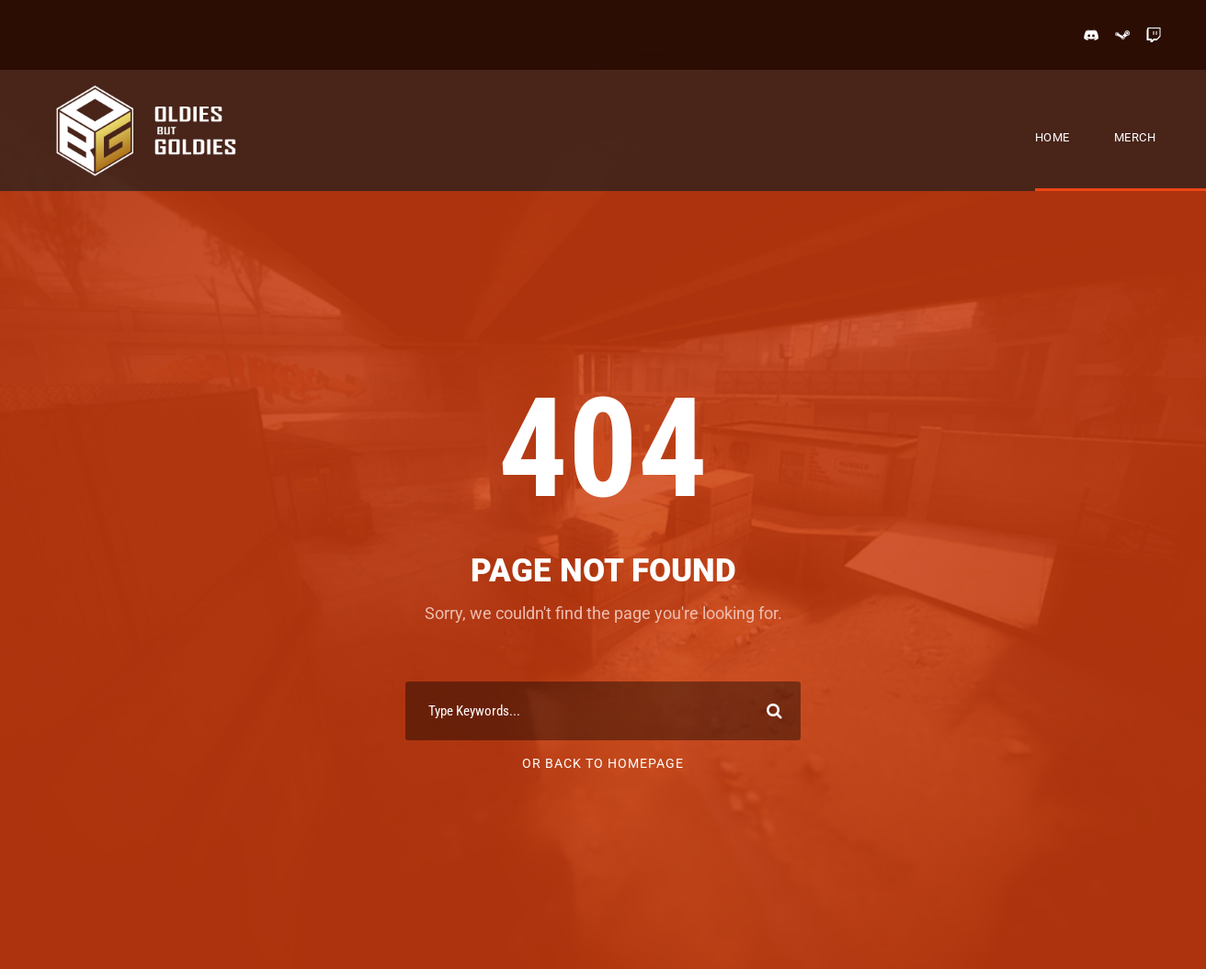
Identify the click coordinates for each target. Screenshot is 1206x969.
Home (1052, 137)
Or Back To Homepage (603, 763)
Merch (1135, 137)
